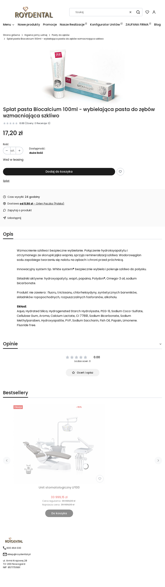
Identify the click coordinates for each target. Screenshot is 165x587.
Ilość (6, 144)
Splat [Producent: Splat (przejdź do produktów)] (6, 181)
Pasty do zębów (61, 35)
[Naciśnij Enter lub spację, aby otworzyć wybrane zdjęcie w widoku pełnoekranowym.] (83, 74)
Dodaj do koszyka (59, 171)
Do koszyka (59, 513)
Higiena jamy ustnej (35, 35)
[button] (138, 12)
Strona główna (11, 35)
